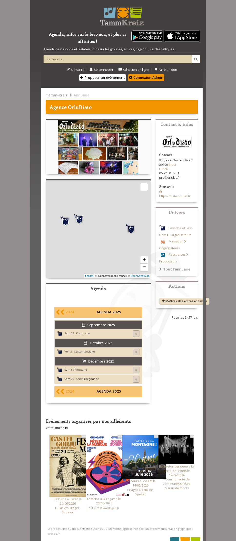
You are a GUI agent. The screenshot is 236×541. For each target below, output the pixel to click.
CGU (105, 529)
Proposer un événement (148, 529)
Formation (176, 241)
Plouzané (81, 369)
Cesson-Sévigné (84, 351)
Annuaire (81, 95)
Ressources (177, 254)
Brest (172, 165)
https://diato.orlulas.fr (174, 196)
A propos (54, 529)
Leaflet (89, 275)
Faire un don (165, 70)
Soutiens (95, 529)
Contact (83, 529)
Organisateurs (180, 235)
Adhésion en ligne (133, 70)
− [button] (144, 267)
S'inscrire (75, 70)
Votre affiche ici (57, 428)
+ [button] (144, 260)
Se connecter (101, 70)
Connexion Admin (146, 77)
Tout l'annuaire (174, 269)
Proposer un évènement (102, 77)
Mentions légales (119, 529)
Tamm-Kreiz (57, 95)
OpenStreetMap (139, 275)
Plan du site (69, 529)
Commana (83, 333)
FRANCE (164, 169)
